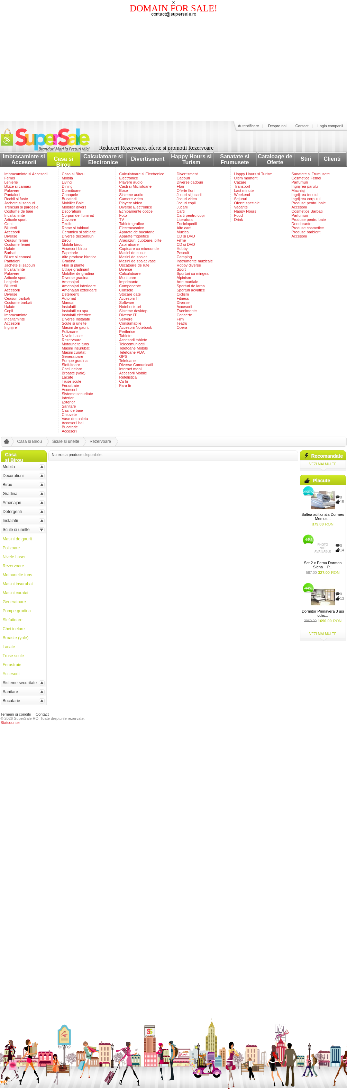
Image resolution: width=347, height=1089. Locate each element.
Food (238, 215)
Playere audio (131, 182)
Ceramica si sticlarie (79, 232)
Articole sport (15, 219)
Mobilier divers (74, 207)
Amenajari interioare (79, 286)
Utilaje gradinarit (75, 269)
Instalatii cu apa (75, 311)
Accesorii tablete (133, 340)
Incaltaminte (14, 215)
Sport (181, 269)
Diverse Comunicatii (136, 365)
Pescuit (183, 253)
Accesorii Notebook (135, 327)
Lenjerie (11, 182)
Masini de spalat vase (137, 261)
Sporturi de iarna (191, 286)
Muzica (183, 232)
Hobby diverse (189, 265)
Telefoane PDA (132, 352)
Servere (126, 319)
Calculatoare (130, 273)
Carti (181, 211)
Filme (181, 240)
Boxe (123, 190)
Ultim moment (246, 178)
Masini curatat (73, 352)
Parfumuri (300, 182)
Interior (68, 398)
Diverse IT (128, 315)
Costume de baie (18, 211)
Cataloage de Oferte (275, 159)
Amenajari (70, 282)
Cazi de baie (72, 410)
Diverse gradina (75, 278)
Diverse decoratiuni (78, 236)
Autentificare (248, 126)
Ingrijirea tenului (305, 195)
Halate (10, 248)
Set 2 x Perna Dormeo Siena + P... (323, 565)
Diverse (10, 236)
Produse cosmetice (308, 228)
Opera (182, 327)
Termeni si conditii (16, 714)
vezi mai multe (323, 464)
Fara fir (125, 385)
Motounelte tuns (75, 344)
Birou (66, 240)
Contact (302, 126)
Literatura (185, 219)
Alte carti (184, 228)
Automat (69, 298)
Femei (9, 178)
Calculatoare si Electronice (103, 159)
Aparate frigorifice (134, 236)
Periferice (127, 331)
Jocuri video (187, 199)
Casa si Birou (63, 162)
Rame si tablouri (75, 228)
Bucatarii (69, 199)
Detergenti (71, 294)
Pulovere (11, 190)
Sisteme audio (131, 195)
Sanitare (69, 406)
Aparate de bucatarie (137, 232)
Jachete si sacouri (19, 203)
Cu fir (123, 381)
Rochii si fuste (16, 199)
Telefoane (127, 361)
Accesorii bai (72, 423)
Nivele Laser (72, 336)
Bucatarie (70, 427)
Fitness (183, 298)
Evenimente (187, 311)
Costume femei (17, 244)
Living (67, 182)
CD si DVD (186, 236)
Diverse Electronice (135, 207)
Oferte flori (185, 190)
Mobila (67, 178)
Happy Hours (245, 211)
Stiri (306, 159)
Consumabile (130, 323)
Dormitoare (71, 190)
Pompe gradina (75, 361)
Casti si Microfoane (135, 186)
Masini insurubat (76, 348)
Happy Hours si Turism (191, 159)
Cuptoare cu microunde (139, 248)
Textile (67, 224)
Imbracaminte (16, 315)
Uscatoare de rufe (134, 265)
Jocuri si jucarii (189, 195)
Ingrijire (10, 327)
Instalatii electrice (76, 315)
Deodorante (302, 224)
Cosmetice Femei (306, 178)
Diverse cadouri (190, 182)
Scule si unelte (74, 323)
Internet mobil (131, 369)
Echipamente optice (136, 211)
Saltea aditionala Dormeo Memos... (322, 516)
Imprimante (128, 282)
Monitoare (127, 278)
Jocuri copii (186, 203)
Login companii (330, 126)
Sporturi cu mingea (193, 273)
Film (180, 319)
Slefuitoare (71, 365)
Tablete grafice (131, 224)
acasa (5, 443)
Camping (184, 257)
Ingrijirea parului (305, 186)
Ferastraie (70, 385)
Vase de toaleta (75, 419)
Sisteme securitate (77, 394)
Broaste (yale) (73, 373)
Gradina (68, 261)
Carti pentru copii (191, 215)
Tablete (125, 336)
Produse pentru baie (309, 203)
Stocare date (130, 294)
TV (121, 219)
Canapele (70, 195)
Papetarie (70, 253)
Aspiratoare (129, 244)
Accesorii (12, 232)
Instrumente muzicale (195, 261)
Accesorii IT (129, 298)
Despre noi (277, 126)
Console (126, 290)
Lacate (67, 377)
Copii (8, 311)
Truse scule (71, 381)
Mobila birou (72, 244)
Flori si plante (73, 265)
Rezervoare (72, 340)
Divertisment (148, 159)
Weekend (242, 195)
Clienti (332, 159)
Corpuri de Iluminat (78, 215)
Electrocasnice (131, 228)
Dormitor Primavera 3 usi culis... (323, 613)
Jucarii (182, 207)
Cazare (240, 182)
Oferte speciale (247, 203)
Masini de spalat (133, 257)
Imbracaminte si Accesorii (24, 159)
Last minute (244, 190)
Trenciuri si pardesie (21, 207)
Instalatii (69, 307)
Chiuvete (69, 414)
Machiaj (298, 190)
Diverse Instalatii (76, 319)
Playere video (131, 203)
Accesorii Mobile (133, 373)
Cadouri (183, 178)
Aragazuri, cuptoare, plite (140, 240)
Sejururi (240, 199)
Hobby (182, 248)
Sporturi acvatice (191, 290)
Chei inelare (72, 369)
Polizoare (70, 331)
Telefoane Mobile (133, 348)
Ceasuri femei (16, 240)
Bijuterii (10, 228)
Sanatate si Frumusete (234, 159)
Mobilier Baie (73, 203)
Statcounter (10, 722)
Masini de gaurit (75, 327)
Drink (238, 219)
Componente (130, 286)
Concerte (184, 315)
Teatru (182, 323)
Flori (180, 186)
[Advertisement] (173, 69)
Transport (242, 186)
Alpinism (184, 278)
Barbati (10, 253)
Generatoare (72, 356)
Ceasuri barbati (17, 298)
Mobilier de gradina (78, 273)
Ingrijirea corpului (306, 199)
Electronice (128, 178)
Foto (123, 215)
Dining (67, 186)
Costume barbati (18, 302)
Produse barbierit (306, 232)
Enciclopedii (187, 224)
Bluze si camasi (17, 186)
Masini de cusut (132, 253)
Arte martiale (187, 282)
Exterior (68, 402)
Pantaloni (12, 195)
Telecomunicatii (132, 344)
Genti (8, 224)
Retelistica (128, 377)
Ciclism (183, 294)
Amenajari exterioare (79, 290)
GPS (123, 356)
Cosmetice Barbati (307, 211)
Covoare (69, 219)
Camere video (131, 199)
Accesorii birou (74, 248)
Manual (68, 302)
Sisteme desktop (133, 311)
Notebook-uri (130, 307)
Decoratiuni (71, 211)
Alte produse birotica (79, 257)
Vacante (241, 207)
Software (126, 302)
